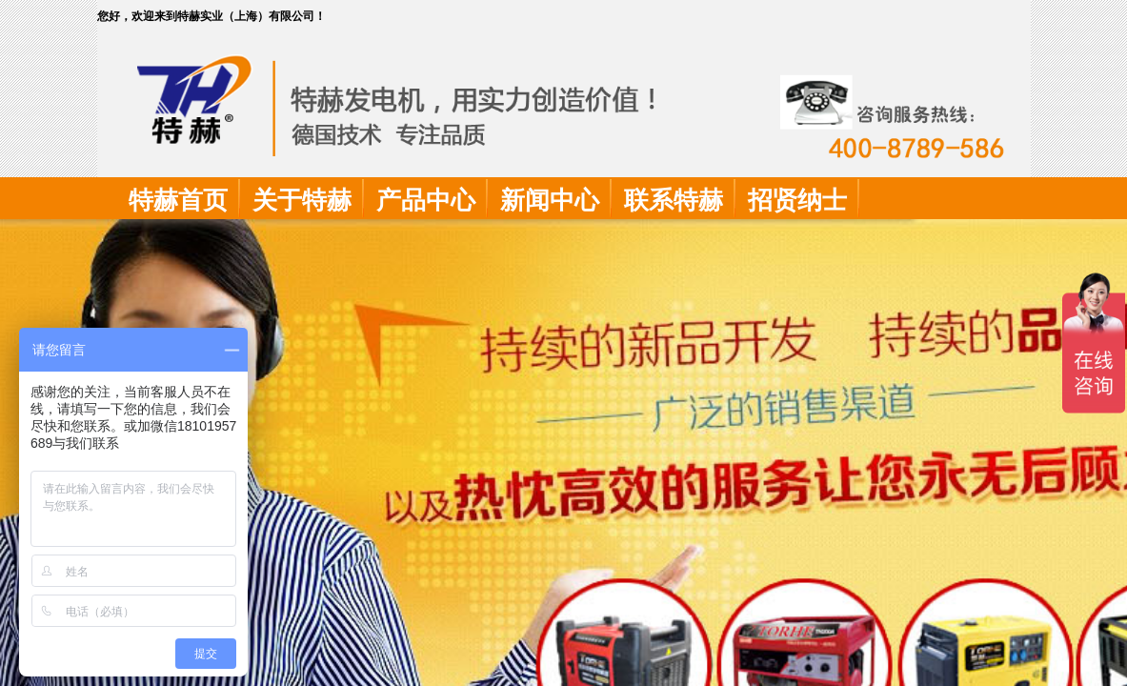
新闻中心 (549, 200)
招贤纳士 (797, 200)
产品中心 (425, 200)
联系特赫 (673, 200)
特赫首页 (178, 200)
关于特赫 (302, 200)
